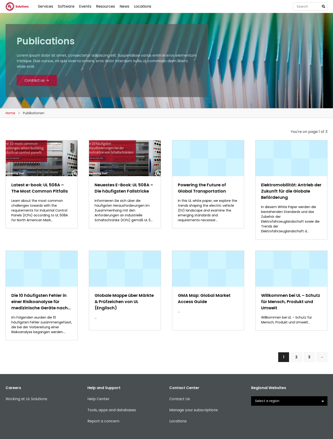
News (124, 6)
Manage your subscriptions (193, 410)
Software (66, 6)
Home (10, 113)
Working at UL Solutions (27, 399)
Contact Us (179, 399)
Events (85, 6)
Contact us (35, 80)
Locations (142, 6)
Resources (105, 6)
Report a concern (103, 421)
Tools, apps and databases (111, 410)
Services (45, 6)
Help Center (98, 399)
